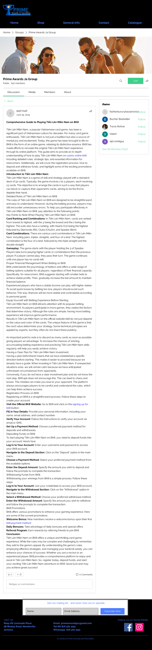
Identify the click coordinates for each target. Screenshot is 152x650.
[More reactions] (19, 575)
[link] (13, 92)
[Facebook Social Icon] (128, 627)
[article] (49, 349)
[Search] (121, 81)
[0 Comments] (84, 574)
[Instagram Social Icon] (139, 627)
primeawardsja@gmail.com (76, 623)
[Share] (91, 111)
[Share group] (147, 81)
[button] (41, 21)
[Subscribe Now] (112, 611)
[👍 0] (9, 575)
